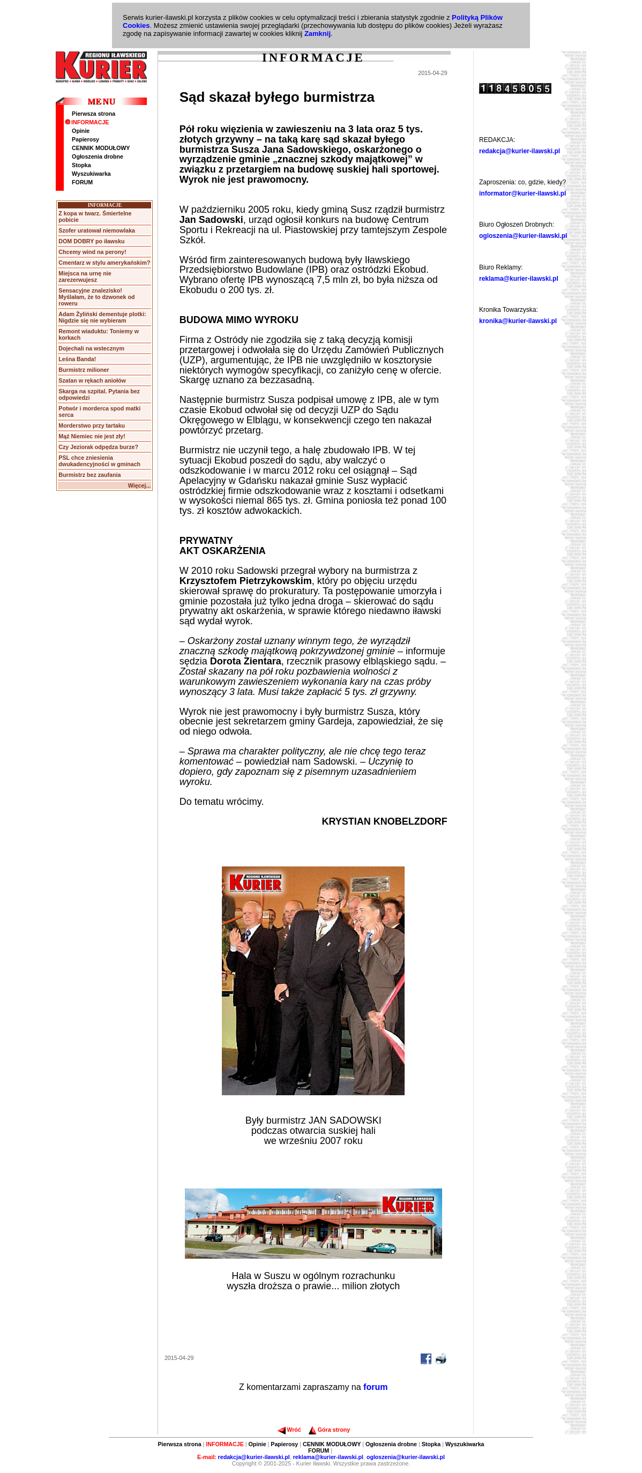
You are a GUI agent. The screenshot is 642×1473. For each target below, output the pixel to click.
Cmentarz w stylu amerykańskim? (104, 262)
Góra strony (329, 1429)
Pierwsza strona (93, 113)
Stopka (81, 165)
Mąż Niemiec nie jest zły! (91, 436)
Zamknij (317, 33)
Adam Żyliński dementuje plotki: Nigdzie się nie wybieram (102, 317)
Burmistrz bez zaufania (89, 475)
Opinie (80, 131)
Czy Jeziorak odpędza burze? (98, 447)
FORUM (82, 182)
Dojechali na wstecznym (91, 348)
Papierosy (85, 139)
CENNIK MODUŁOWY (101, 148)
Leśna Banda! (77, 359)
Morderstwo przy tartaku (91, 425)
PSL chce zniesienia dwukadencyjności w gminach (99, 460)
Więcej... (139, 485)
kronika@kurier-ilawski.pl (518, 321)
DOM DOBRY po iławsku (91, 241)
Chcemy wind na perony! (92, 252)
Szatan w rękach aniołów (92, 380)
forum (375, 1387)
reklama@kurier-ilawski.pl (518, 278)
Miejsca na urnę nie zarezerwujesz (84, 276)
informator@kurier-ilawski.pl (522, 193)
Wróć (289, 1429)
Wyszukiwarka (91, 173)
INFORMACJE (87, 122)
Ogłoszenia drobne (97, 156)
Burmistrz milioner (83, 370)
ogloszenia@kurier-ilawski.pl (523, 236)
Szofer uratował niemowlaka (96, 230)
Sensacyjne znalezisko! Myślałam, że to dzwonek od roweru (96, 296)
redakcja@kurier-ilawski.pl (519, 151)
